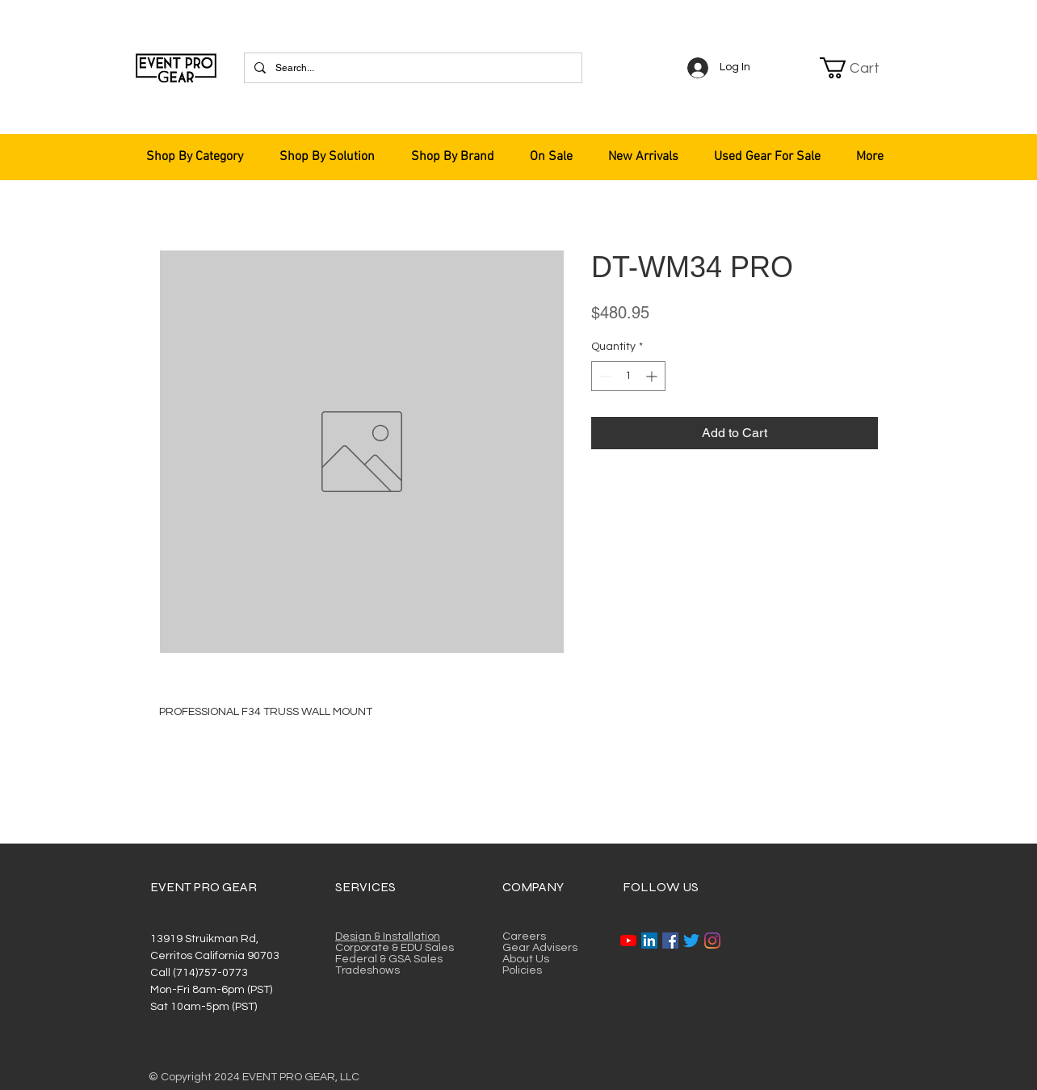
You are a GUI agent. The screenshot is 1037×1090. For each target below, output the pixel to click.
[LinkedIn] (649, 940)
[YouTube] (628, 940)
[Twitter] (691, 940)
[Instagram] (712, 940)
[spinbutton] (628, 376)
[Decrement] (604, 376)
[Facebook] (670, 940)
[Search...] (411, 67)
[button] (859, 67)
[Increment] (653, 376)
